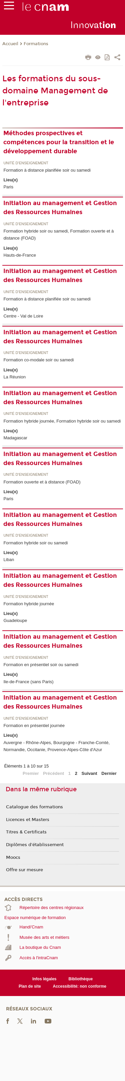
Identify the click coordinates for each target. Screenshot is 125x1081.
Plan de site (30, 986)
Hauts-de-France (19, 255)
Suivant (89, 773)
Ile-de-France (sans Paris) (28, 681)
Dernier (109, 773)
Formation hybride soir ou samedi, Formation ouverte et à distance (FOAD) (58, 235)
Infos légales (44, 979)
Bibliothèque (81, 979)
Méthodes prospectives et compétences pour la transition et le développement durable (58, 142)
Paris (8, 186)
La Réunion (14, 376)
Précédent (53, 773)
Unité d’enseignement (25, 163)
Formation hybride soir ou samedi (35, 542)
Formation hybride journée (28, 603)
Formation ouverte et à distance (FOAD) (41, 481)
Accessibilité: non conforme (80, 986)
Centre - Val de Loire (23, 316)
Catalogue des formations (34, 807)
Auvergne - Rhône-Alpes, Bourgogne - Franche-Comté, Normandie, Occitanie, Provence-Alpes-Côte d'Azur (56, 746)
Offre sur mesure (24, 870)
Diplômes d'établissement (35, 844)
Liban (8, 559)
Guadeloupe (15, 620)
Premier (31, 773)
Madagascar (15, 437)
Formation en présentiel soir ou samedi (40, 664)
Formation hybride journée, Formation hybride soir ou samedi (62, 421)
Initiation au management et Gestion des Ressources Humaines (60, 207)
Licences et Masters (27, 819)
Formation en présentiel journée (34, 725)
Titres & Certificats (26, 832)
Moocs (13, 857)
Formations (36, 44)
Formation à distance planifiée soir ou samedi (47, 170)
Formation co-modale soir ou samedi (38, 359)
